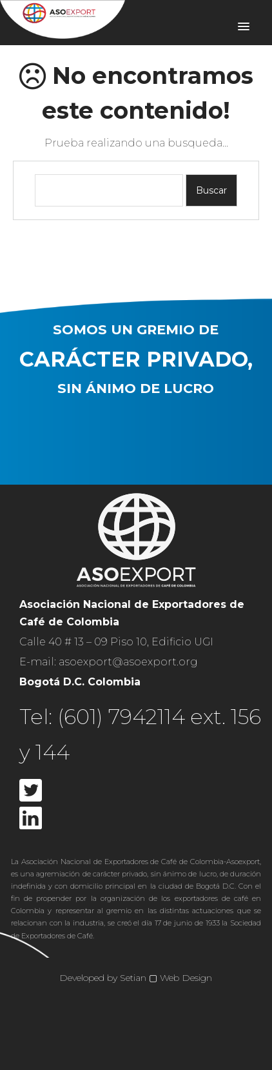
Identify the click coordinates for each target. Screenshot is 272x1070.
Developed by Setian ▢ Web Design (135, 978)
